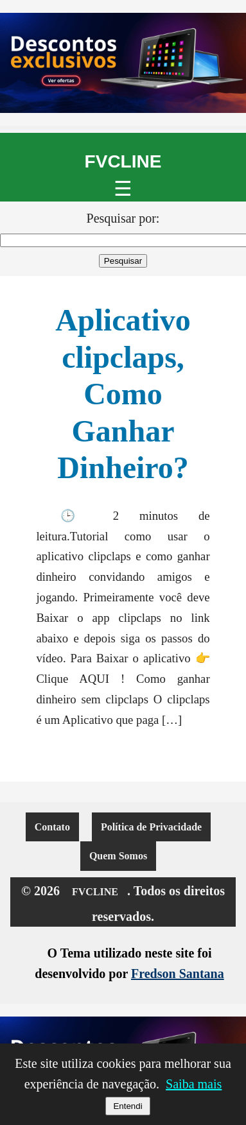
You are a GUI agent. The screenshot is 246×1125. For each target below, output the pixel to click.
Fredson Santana (177, 973)
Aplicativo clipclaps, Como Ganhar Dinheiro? (123, 394)
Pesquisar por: (123, 218)
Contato (52, 826)
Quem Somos (118, 855)
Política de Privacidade (151, 826)
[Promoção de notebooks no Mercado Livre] (123, 63)
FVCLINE (123, 162)
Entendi (127, 1106)
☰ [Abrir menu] (123, 188)
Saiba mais (194, 1084)
